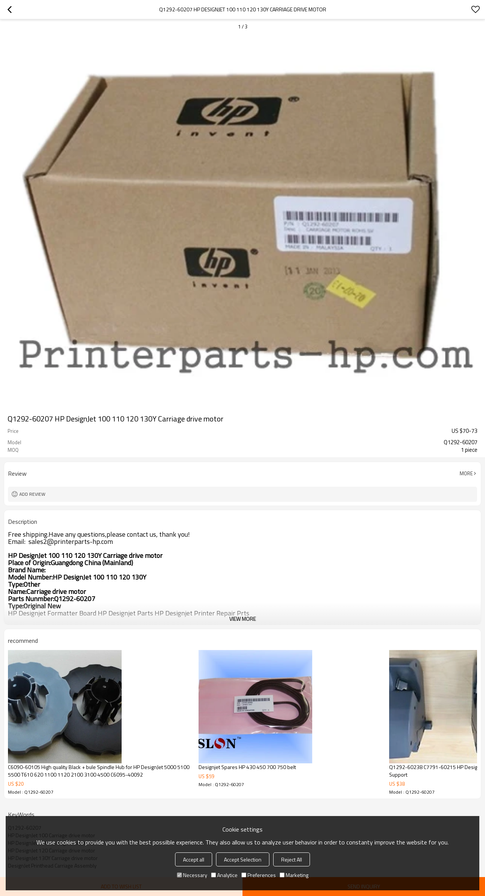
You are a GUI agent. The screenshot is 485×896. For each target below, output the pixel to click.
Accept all (193, 859)
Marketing (294, 875)
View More (242, 619)
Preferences (258, 875)
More (466, 473)
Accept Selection (242, 859)
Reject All (291, 859)
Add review (32, 494)
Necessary (192, 875)
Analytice (224, 875)
